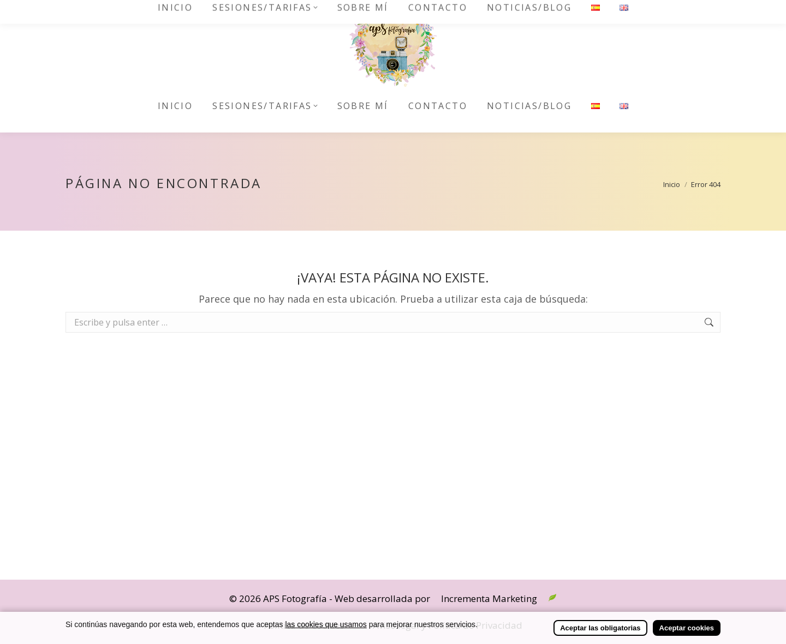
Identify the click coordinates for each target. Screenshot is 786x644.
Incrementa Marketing (489, 598)
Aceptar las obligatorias (600, 628)
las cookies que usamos (325, 624)
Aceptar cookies (686, 628)
